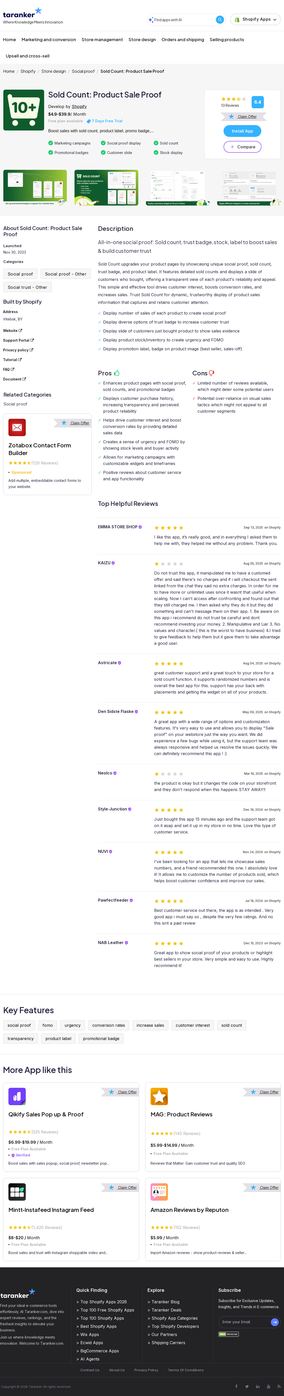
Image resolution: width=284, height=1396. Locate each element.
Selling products (227, 39)
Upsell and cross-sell (28, 55)
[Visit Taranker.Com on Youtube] (268, 1386)
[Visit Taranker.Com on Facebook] (236, 1386)
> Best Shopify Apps (96, 1326)
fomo (48, 1025)
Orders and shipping (183, 39)
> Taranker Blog (163, 1301)
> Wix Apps (87, 1334)
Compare (242, 146)
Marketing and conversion (49, 39)
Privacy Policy (146, 1370)
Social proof (83, 71)
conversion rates (108, 1025)
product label (58, 1038)
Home (9, 39)
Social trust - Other (27, 287)
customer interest (193, 1025)
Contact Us (90, 1370)
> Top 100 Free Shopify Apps (105, 1310)
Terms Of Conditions (186, 1370)
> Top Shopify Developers (173, 1326)
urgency (73, 1025)
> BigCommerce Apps (97, 1350)
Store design (142, 39)
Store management (102, 39)
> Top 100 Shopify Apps (100, 1318)
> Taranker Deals (164, 1310)
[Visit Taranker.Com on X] (247, 1386)
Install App (242, 131)
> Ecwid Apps (89, 1342)
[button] (255, 19)
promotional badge (101, 1038)
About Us (117, 1370)
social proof (19, 1025)
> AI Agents (88, 1359)
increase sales (150, 1025)
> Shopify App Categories (172, 1318)
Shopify (27, 71)
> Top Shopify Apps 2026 (101, 1301)
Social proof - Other (66, 274)
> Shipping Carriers (166, 1342)
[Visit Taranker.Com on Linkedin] (258, 1386)
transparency (21, 1038)
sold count (231, 1025)
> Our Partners (162, 1334)
